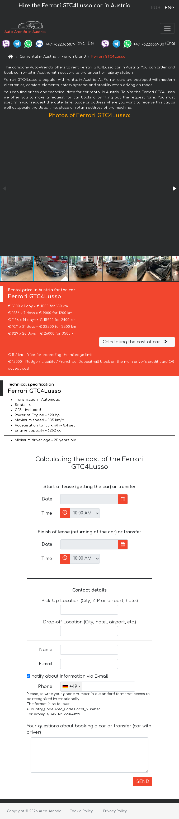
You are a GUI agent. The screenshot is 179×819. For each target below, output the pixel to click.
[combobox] (71, 686)
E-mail (45, 664)
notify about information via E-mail (67, 676)
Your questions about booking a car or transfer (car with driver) (89, 729)
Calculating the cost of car (136, 342)
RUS (155, 8)
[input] (89, 499)
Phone (45, 686)
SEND (142, 781)
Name (45, 649)
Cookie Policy (81, 811)
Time (46, 513)
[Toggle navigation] (167, 28)
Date (47, 499)
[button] (174, 188)
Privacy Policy (115, 811)
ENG (169, 8)
